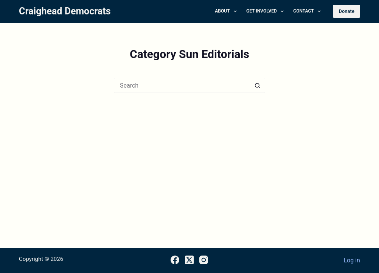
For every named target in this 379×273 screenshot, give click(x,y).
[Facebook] (175, 260)
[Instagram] (203, 260)
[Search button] (257, 85)
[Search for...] (182, 85)
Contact (308, 11)
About (227, 11)
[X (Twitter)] (189, 260)
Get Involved (266, 11)
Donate (346, 11)
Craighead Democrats (65, 11)
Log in (351, 260)
